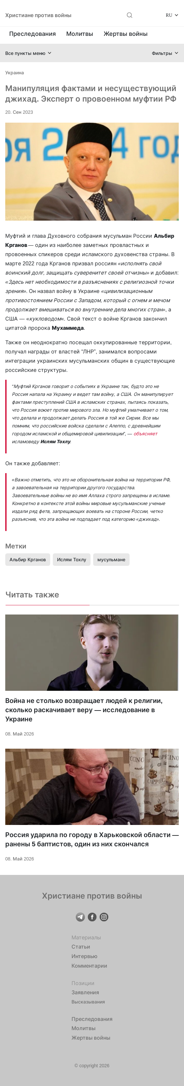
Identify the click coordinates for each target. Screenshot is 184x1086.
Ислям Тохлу (71, 559)
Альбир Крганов (28, 559)
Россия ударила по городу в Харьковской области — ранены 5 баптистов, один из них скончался (92, 839)
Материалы (86, 937)
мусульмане (111, 559)
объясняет (145, 433)
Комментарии (89, 965)
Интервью (84, 956)
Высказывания (88, 1001)
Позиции (83, 983)
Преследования (32, 33)
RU (169, 15)
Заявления (85, 992)
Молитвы (79, 33)
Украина (14, 72)
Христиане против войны (38, 15)
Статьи (81, 946)
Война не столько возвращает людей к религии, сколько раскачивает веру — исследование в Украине (84, 710)
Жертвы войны (126, 33)
